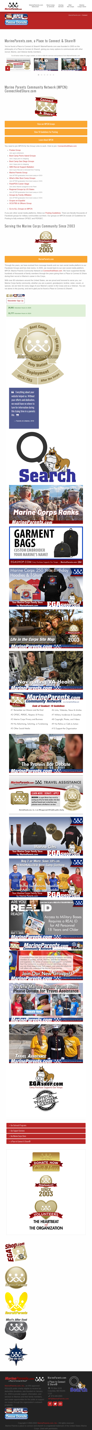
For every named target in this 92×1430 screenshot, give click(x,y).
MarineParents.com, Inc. (47, 1423)
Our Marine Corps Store (17, 1136)
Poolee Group (15, 150)
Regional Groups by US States (21, 189)
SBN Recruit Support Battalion (21, 167)
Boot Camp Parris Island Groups (22, 156)
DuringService (61, 6)
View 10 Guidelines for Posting (46, 131)
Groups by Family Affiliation (20, 195)
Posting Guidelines (53, 213)
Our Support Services (16, 1130)
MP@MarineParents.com (58, 1399)
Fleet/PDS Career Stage (19, 184)
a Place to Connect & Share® (19, 1141)
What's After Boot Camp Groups (22, 178)
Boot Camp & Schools (51, 6)
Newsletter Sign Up (15, 301)
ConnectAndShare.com (67, 146)
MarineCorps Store (82, 6)
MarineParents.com (74, 15)
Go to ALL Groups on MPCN (20, 209)
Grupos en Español (17, 201)
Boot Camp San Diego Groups (21, 161)
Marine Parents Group (18, 173)
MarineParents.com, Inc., (15, 1386)
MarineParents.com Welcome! (36, 6)
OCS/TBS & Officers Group (20, 203)
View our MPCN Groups (46, 123)
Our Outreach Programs (17, 1125)
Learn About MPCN (46, 139)
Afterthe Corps (70, 6)
